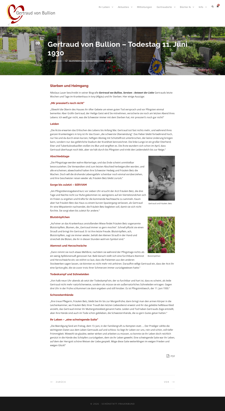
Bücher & (185, 7)
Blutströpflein (77, 61)
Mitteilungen (144, 7)
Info (201, 7)
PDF (171, 356)
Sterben (109, 61)
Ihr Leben (104, 7)
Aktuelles (123, 7)
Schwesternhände (95, 61)
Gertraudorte (164, 7)
